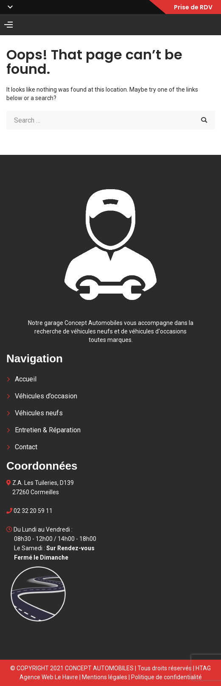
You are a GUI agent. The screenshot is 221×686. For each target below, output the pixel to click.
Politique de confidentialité (166, 677)
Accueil (25, 379)
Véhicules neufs (39, 413)
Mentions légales (104, 677)
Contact (26, 447)
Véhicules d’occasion (46, 396)
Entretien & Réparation (48, 430)
